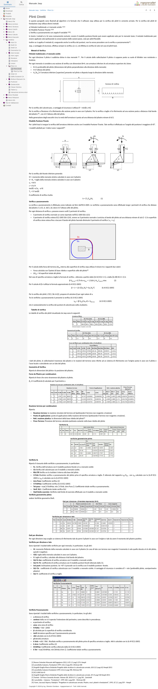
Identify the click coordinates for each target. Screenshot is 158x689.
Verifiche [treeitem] (9, 40)
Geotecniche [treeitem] (14, 84)
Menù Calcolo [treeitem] (11, 34)
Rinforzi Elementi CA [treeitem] (16, 79)
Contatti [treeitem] (7, 105)
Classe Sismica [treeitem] (14, 87)
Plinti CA (50, 10)
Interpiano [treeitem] (13, 61)
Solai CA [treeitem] (12, 74)
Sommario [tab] (8, 3)
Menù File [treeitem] (10, 21)
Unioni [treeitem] (11, 63)
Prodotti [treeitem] (7, 13)
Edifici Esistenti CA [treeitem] (16, 76)
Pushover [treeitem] (12, 82)
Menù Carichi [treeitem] (11, 29)
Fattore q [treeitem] (12, 89)
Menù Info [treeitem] (10, 100)
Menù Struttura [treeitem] (11, 26)
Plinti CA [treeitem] (12, 66)
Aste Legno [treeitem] (13, 55)
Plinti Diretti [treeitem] (16, 68)
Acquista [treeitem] (7, 16)
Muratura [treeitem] (12, 58)
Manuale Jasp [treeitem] (9, 19)
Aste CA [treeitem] (12, 42)
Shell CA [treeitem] (12, 47)
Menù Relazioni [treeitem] (12, 97)
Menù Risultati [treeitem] (11, 95)
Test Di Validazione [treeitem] (11, 103)
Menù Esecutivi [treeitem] (12, 37)
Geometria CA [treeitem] (14, 50)
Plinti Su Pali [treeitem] (16, 71)
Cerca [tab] (21, 3)
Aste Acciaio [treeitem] (13, 53)
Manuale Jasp (34, 10)
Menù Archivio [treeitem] (11, 24)
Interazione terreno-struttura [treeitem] (19, 92)
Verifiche (43, 10)
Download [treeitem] (7, 11)
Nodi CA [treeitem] (12, 45)
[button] (146, 10)
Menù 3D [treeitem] (9, 32)
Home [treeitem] (6, 8)
